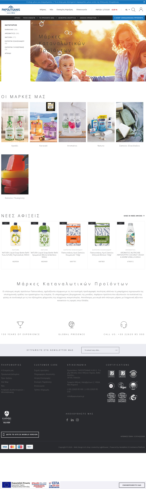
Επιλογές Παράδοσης (43, 382)
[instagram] (77, 420)
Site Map (4, 382)
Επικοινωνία (39, 386)
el (127, 9)
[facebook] (67, 420)
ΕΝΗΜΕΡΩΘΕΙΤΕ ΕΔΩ (132, 485)
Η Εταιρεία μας (7, 370)
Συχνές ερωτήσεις (41, 370)
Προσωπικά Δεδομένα (10, 374)
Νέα (2, 386)
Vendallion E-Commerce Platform (132, 447)
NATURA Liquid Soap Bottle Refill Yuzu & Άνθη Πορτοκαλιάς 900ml (15, 254)
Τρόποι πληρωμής (41, 390)
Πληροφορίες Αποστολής (44, 374)
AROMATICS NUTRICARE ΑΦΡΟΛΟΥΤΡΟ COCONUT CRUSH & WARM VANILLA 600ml (130, 255)
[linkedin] (72, 420)
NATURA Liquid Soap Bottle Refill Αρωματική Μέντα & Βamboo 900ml (44, 255)
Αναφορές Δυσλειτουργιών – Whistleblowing (13, 391)
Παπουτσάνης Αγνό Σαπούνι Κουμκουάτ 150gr (73, 254)
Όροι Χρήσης (6, 378)
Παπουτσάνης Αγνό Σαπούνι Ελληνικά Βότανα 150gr (101, 254)
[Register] (116, 350)
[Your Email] (98, 350)
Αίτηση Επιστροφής (42, 378)
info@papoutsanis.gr (75, 396)
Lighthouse (104, 447)
